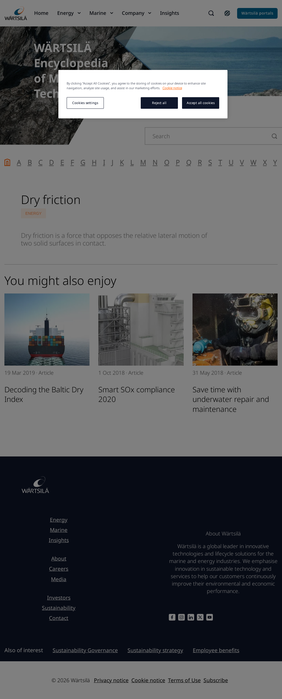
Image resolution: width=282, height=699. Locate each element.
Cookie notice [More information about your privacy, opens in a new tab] (172, 88)
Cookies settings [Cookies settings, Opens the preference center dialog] (85, 103)
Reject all (159, 103)
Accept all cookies (201, 103)
